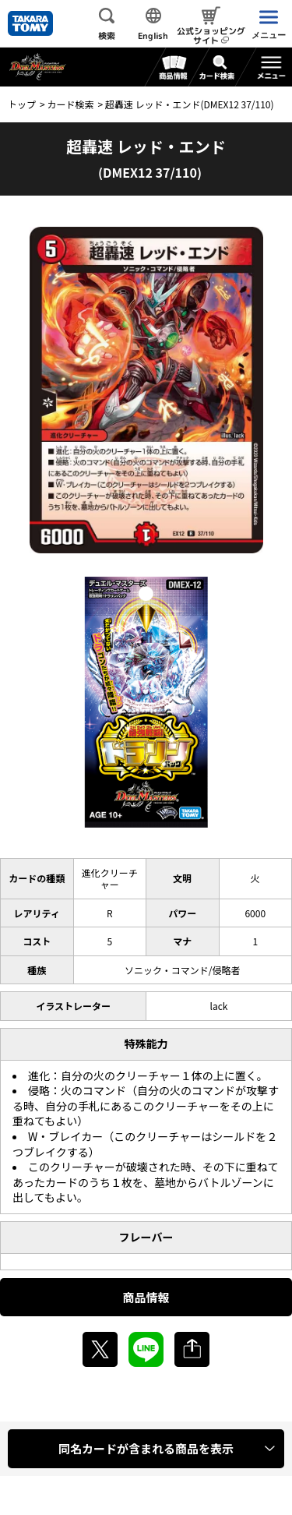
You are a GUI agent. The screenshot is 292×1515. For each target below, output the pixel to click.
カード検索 (70, 104)
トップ (22, 104)
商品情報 (145, 1297)
